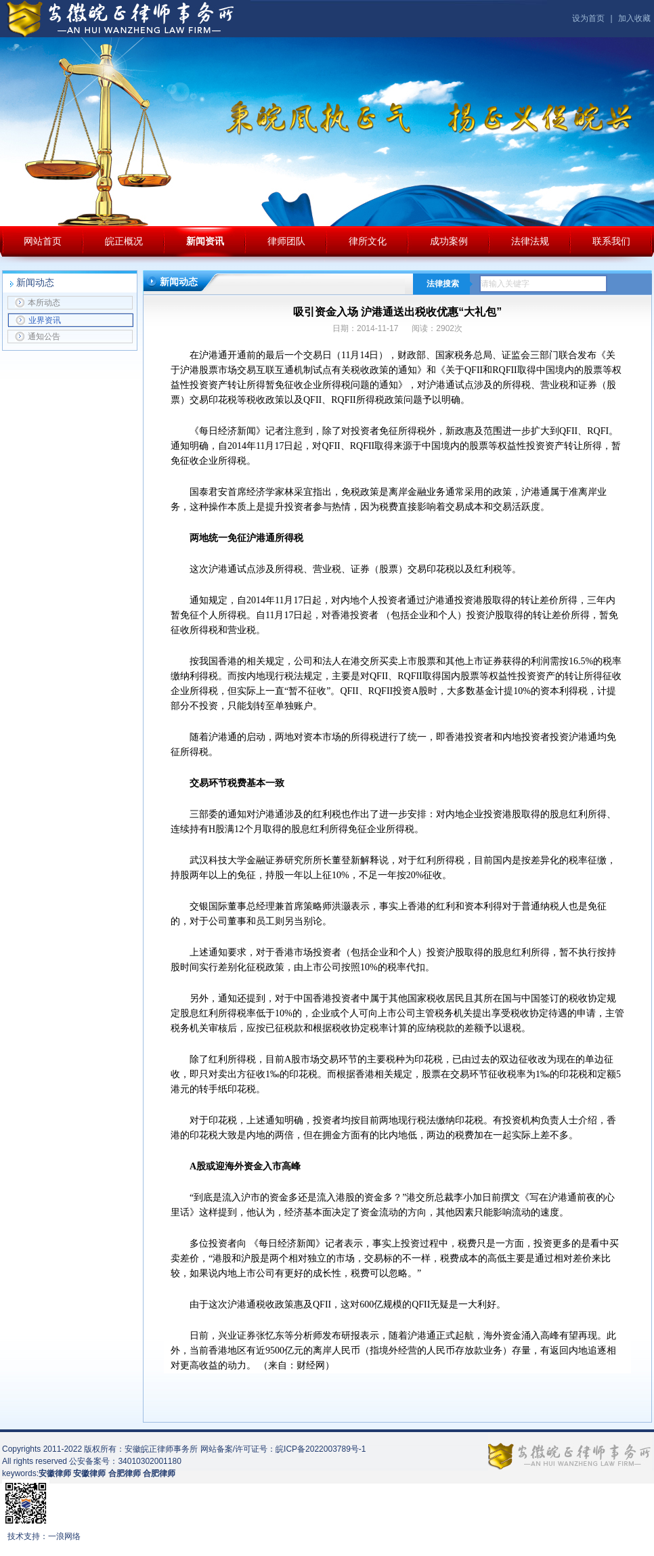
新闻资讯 (205, 241)
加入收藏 (634, 18)
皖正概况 (124, 241)
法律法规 (530, 241)
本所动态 (37, 303)
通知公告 (37, 336)
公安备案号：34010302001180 (125, 1461)
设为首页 (588, 18)
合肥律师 (159, 1473)
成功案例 (449, 241)
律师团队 (286, 241)
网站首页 (43, 241)
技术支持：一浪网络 (44, 1536)
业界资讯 (38, 320)
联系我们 (611, 241)
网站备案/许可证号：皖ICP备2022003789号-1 (283, 1449)
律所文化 (368, 241)
